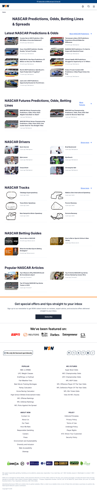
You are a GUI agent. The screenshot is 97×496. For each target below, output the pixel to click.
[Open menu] (94, 6)
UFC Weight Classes (25, 373)
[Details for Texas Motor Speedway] (11, 206)
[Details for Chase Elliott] (11, 171)
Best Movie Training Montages (25, 384)
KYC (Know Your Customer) (71, 434)
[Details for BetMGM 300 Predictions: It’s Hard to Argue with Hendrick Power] (57, 52)
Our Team (25, 423)
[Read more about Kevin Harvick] (26, 147)
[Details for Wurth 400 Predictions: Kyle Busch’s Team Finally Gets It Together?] (11, 73)
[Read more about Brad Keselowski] (71, 147)
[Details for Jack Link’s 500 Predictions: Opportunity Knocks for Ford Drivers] (11, 84)
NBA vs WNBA (25, 370)
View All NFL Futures (71, 395)
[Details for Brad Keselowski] (57, 150)
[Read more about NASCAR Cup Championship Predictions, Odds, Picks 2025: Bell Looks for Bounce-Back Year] (78, 112)
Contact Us (25, 416)
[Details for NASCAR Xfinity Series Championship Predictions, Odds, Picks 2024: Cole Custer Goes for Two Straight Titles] (11, 125)
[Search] (88, 6)
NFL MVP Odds (71, 380)
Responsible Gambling (25, 430)
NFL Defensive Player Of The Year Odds (71, 388)
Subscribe (48, 317)
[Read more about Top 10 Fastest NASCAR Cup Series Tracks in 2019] (32, 284)
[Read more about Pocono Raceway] (71, 203)
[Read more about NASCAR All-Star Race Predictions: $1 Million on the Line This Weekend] (32, 60)
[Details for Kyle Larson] (11, 160)
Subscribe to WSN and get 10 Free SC (49, 1)
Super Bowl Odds (71, 370)
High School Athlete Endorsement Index (25, 395)
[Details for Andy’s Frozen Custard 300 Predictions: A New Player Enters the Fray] (57, 73)
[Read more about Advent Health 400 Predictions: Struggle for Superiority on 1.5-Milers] (78, 60)
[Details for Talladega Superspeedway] (11, 195)
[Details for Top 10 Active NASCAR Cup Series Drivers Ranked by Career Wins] (57, 276)
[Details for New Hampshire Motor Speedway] (11, 216)
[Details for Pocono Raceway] (57, 206)
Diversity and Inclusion (25, 444)
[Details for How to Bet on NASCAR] (11, 241)
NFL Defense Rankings (25, 402)
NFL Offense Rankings (25, 398)
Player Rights (71, 430)
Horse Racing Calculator (25, 391)
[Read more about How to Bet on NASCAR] (27, 238)
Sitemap (25, 452)
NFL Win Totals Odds (71, 391)
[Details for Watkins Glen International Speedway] (57, 195)
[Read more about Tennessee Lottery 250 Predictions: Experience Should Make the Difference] (78, 40)
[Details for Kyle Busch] (57, 160)
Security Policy (71, 437)
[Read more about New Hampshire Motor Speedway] (31, 213)
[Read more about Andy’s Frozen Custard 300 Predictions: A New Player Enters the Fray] (78, 72)
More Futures (85, 103)
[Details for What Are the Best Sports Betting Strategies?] (11, 252)
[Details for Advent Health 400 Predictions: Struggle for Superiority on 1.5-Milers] (57, 62)
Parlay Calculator (25, 388)
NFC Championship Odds (71, 373)
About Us (25, 420)
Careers (25, 434)
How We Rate (25, 427)
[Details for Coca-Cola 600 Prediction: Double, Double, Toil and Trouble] (11, 52)
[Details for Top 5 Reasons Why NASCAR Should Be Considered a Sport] (11, 276)
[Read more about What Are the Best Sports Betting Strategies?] (32, 250)
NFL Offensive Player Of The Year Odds (71, 384)
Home (4, 12)
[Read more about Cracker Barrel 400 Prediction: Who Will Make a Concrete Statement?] (32, 39)
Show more (86, 142)
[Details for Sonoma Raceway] (57, 216)
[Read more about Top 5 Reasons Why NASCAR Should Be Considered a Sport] (32, 274)
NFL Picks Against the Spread (25, 405)
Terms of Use (72, 423)
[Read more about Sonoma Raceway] (71, 213)
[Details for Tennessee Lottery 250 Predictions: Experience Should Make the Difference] (57, 41)
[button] (94, 6)
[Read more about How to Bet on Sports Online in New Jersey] (78, 239)
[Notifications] (82, 6)
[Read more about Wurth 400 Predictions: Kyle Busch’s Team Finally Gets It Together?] (32, 71)
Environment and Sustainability (25, 441)
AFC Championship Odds (71, 377)
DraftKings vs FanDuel (25, 377)
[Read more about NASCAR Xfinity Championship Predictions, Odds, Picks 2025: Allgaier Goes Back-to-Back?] (32, 112)
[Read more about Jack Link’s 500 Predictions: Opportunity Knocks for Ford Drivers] (32, 82)
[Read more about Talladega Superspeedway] (28, 193)
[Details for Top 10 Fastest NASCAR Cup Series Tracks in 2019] (11, 286)
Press (25, 437)
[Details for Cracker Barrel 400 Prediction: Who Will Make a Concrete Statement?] (11, 41)
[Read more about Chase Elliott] (26, 168)
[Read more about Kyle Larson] (26, 157)
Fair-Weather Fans (25, 380)
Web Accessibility (25, 448)
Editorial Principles (72, 416)
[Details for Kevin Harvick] (11, 150)
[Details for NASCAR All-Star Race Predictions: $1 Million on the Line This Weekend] (11, 62)
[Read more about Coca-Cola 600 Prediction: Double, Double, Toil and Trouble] (32, 50)
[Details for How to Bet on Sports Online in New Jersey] (57, 241)
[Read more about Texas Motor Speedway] (27, 203)
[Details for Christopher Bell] (57, 171)
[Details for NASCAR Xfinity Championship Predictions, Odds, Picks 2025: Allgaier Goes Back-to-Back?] (11, 113)
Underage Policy (71, 427)
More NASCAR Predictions (81, 34)
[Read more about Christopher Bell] (71, 168)
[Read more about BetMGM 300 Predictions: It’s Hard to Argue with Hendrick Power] (78, 50)
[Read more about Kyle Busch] (71, 157)
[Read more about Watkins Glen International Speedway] (78, 193)
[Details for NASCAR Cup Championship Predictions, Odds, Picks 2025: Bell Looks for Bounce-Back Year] (57, 113)
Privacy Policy (71, 420)
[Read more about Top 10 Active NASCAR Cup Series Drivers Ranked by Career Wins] (78, 274)
